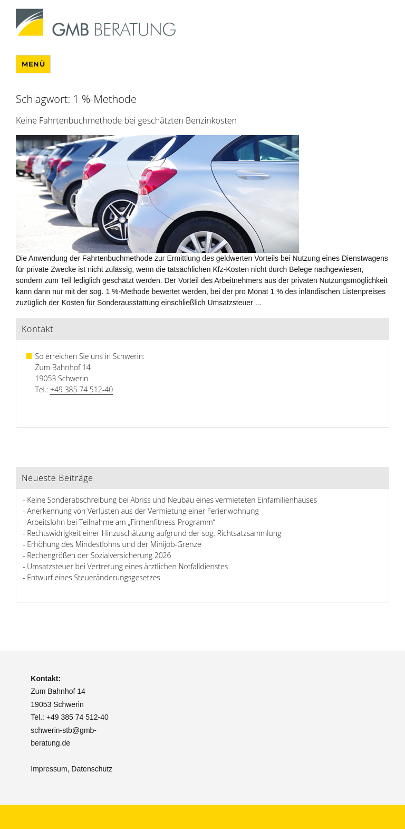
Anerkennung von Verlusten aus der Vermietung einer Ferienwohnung (143, 511)
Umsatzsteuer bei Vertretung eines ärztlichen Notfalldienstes (127, 566)
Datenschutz (91, 769)
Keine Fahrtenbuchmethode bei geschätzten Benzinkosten (126, 120)
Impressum (49, 769)
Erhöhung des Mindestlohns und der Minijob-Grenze (114, 544)
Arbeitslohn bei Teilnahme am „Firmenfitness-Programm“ (121, 522)
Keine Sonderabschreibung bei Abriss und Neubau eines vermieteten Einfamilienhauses (172, 500)
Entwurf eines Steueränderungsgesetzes (93, 577)
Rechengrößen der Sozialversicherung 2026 (99, 555)
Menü (33, 64)
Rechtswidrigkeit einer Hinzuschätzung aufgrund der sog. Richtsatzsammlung (154, 533)
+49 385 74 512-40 (81, 389)
